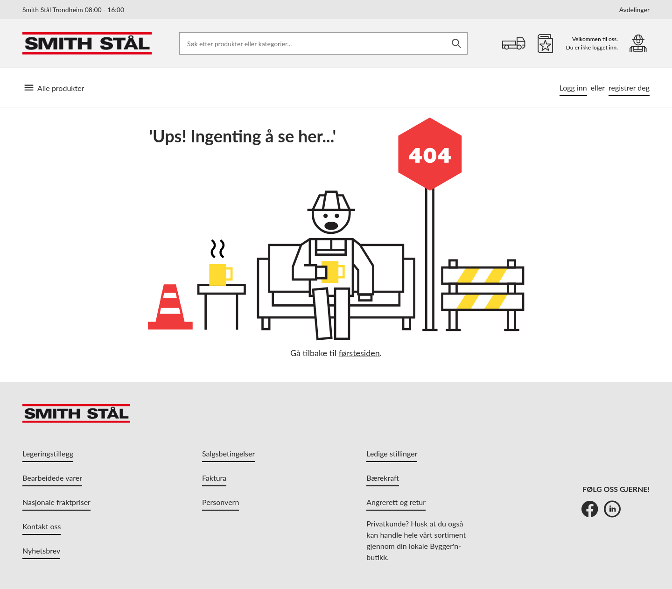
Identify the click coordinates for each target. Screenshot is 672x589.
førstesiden (359, 353)
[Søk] (456, 43)
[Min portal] (638, 43)
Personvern (220, 502)
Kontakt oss (41, 526)
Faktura (214, 477)
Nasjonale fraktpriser (56, 502)
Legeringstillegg (47, 453)
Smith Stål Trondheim (73, 10)
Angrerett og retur (396, 502)
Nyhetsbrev (41, 550)
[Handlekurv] (514, 43)
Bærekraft (382, 477)
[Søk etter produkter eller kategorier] (323, 43)
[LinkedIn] (612, 509)
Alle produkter (53, 87)
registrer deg (629, 87)
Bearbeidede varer (52, 477)
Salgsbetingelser (228, 453)
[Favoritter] (545, 43)
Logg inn (573, 87)
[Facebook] (590, 509)
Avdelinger (634, 10)
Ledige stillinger (391, 453)
